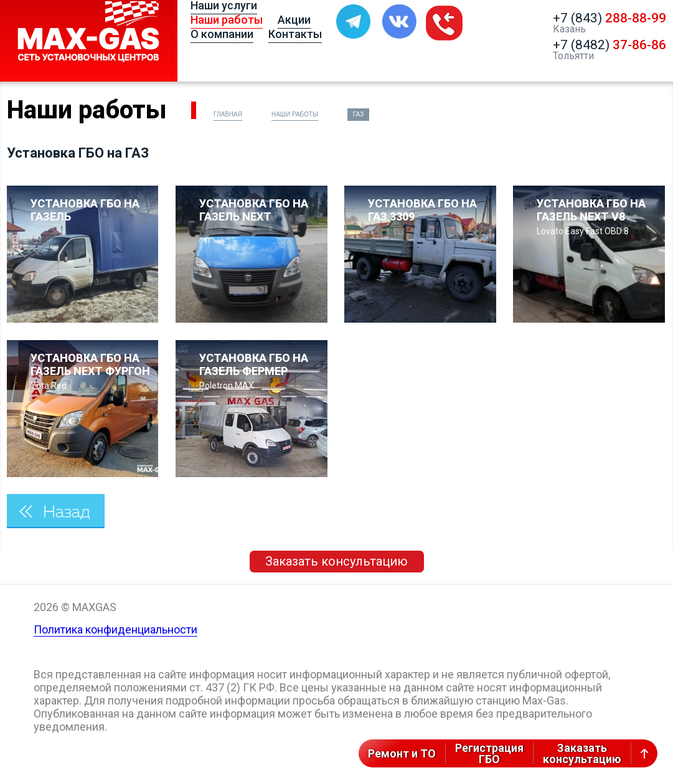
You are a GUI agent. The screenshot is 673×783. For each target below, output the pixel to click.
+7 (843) (609, 18)
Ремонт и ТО (402, 753)
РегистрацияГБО (489, 753)
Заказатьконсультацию (582, 753)
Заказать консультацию (336, 561)
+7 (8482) (609, 44)
